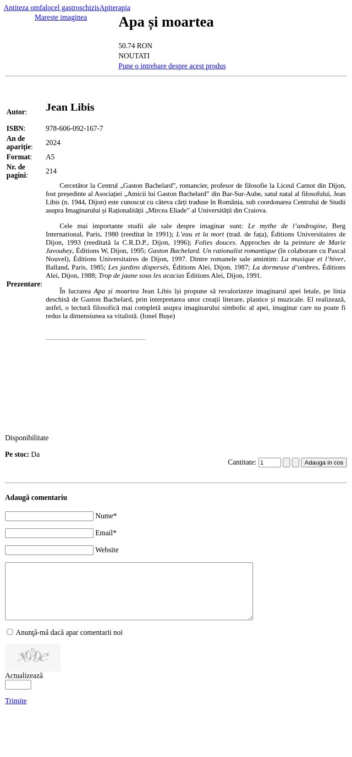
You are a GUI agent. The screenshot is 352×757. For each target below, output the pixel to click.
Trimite (16, 712)
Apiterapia (115, 7)
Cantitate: (243, 462)
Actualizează (24, 686)
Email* (105, 533)
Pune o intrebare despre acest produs (172, 66)
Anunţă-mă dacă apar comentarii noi (69, 643)
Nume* (106, 516)
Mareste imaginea (61, 17)
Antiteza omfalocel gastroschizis (51, 7)
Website (107, 550)
